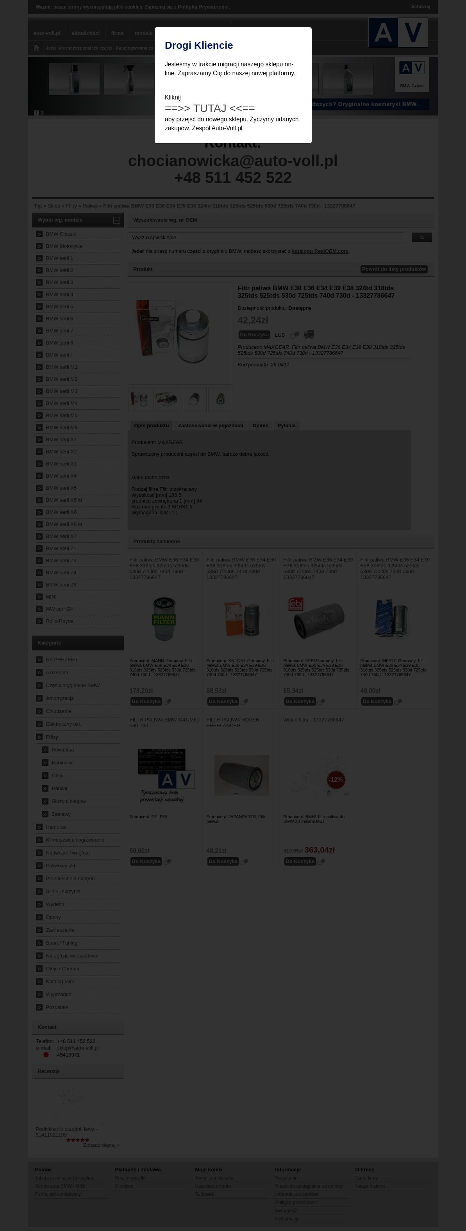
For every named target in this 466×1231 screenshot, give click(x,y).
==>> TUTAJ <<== (210, 108)
